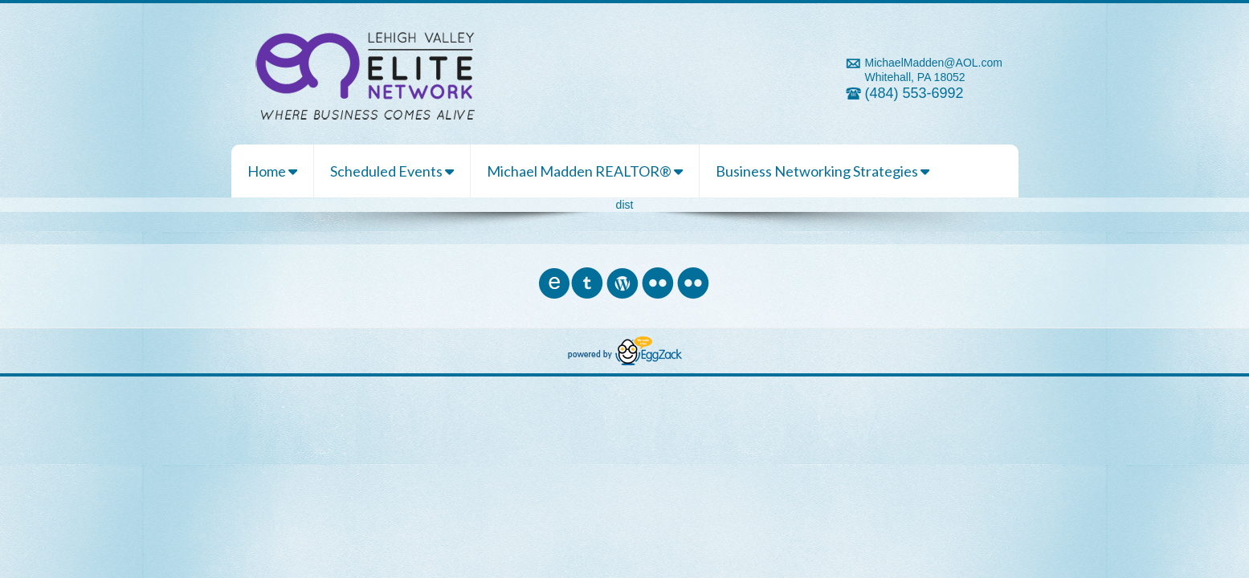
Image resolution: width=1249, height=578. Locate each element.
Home (272, 171)
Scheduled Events (392, 171)
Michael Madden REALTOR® (585, 171)
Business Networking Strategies (822, 171)
